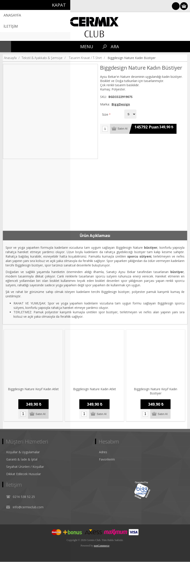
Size (105, 114)
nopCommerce (102, 545)
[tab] (95, 236)
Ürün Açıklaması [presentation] (95, 235)
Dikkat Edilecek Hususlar (23, 474)
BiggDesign (121, 104)
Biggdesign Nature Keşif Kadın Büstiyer (155, 391)
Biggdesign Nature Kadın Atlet (94, 389)
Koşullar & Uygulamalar (23, 452)
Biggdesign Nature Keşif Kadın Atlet (33, 389)
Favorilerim (107, 459)
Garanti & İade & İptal (21, 459)
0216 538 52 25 (24, 497)
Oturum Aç (176, 6)
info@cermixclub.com (28, 507)
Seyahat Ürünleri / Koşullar (25, 467)
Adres (103, 452)
